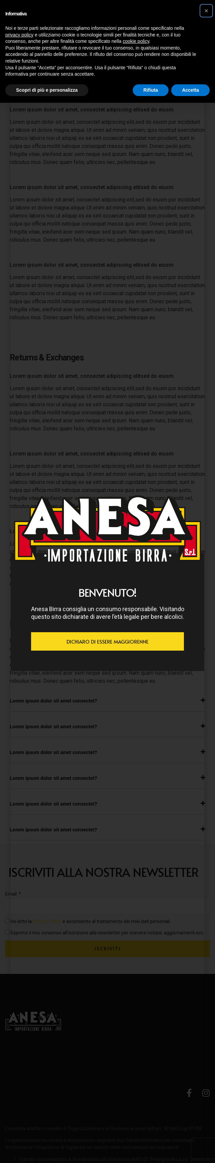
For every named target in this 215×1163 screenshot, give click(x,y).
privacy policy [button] (19, 34)
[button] (206, 10)
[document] (107, 581)
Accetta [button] (190, 90)
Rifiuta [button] (150, 90)
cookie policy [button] (136, 41)
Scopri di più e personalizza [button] (47, 90)
